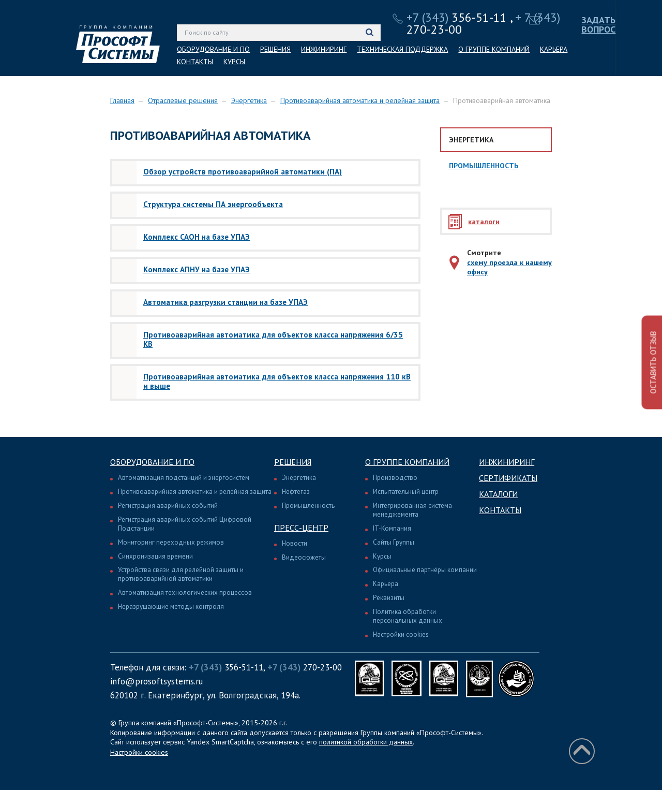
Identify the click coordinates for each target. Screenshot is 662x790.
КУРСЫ (234, 61)
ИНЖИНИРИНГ (324, 49)
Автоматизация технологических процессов (185, 592)
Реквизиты (388, 597)
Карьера (385, 583)
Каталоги (498, 494)
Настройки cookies (401, 634)
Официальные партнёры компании (425, 569)
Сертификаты (508, 478)
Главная (122, 100)
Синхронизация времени (155, 556)
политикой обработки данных (366, 742)
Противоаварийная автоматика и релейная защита (360, 100)
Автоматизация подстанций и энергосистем (183, 477)
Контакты (500, 510)
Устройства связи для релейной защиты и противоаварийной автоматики (181, 574)
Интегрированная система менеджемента (412, 510)
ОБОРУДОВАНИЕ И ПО (213, 49)
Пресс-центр (301, 527)
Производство (395, 477)
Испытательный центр (406, 491)
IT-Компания (392, 528)
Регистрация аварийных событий (168, 505)
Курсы (382, 556)
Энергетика (249, 100)
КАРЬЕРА (553, 49)
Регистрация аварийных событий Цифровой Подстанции (184, 524)
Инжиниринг (506, 462)
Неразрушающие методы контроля (171, 606)
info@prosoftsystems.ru (156, 681)
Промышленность (483, 165)
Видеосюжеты (304, 557)
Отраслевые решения (183, 100)
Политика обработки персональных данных (407, 616)
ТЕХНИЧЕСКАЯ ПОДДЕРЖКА (402, 49)
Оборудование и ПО (152, 462)
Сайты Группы (393, 542)
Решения (292, 462)
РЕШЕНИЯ (275, 49)
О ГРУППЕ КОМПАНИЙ (494, 49)
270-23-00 (304, 667)
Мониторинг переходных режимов (171, 542)
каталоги (484, 221)
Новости (294, 543)
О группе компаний (407, 462)
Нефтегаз (296, 491)
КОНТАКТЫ (195, 61)
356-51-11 (457, 17)
